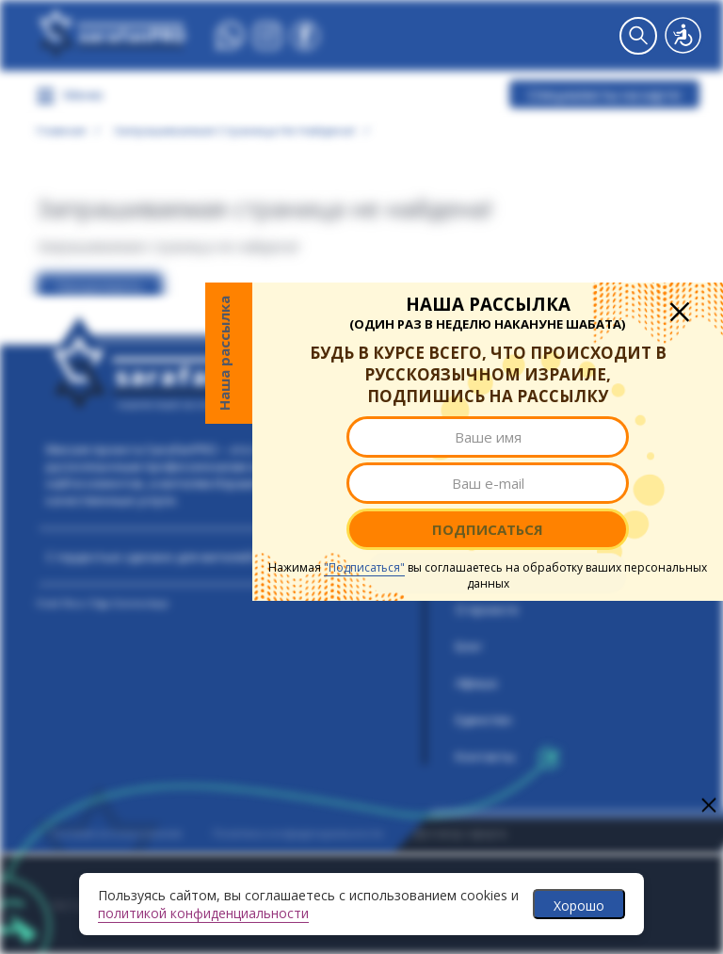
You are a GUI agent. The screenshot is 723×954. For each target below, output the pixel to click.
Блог (469, 646)
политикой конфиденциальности (203, 913)
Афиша (476, 682)
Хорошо (579, 905)
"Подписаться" (364, 567)
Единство (484, 719)
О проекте (487, 609)
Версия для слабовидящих (683, 35)
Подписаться (487, 529)
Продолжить (100, 287)
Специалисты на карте (604, 94)
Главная (61, 129)
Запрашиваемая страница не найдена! (234, 129)
